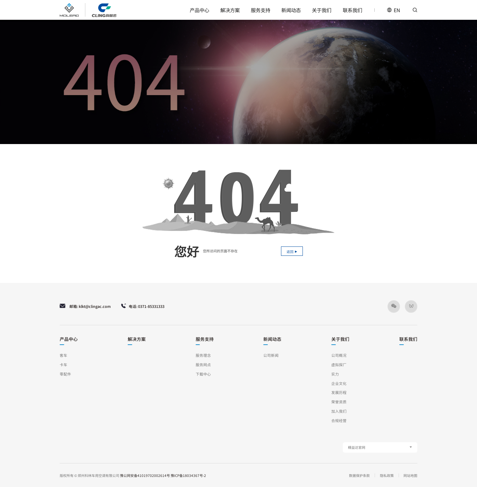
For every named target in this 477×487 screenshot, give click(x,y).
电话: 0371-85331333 (142, 306)
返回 (292, 251)
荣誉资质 (339, 401)
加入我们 (339, 411)
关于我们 (321, 10)
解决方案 (230, 10)
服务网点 (203, 364)
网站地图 (410, 475)
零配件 (65, 374)
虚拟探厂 (339, 364)
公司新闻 (271, 355)
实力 (335, 374)
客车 (63, 355)
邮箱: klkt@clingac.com (85, 306)
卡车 (63, 364)
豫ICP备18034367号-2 (188, 475)
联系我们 (352, 10)
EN (393, 10)
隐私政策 (387, 475)
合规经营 (339, 420)
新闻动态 (291, 10)
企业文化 (339, 383)
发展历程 (339, 392)
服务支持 (260, 10)
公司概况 (339, 355)
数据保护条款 (359, 475)
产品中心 (199, 10)
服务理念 (203, 355)
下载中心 (203, 374)
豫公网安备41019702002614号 (145, 475)
